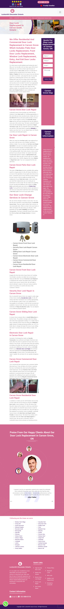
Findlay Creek (41, 525)
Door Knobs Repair (38, 587)
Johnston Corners (19, 546)
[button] (20, 454)
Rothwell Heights (19, 527)
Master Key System (38, 573)
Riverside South (19, 529)
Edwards (40, 531)
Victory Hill (17, 524)
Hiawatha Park (42, 522)
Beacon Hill (41, 548)
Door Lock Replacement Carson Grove (41, 18)
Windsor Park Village (20, 522)
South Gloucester (19, 525)
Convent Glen (41, 534)
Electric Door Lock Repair (38, 578)
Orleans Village (19, 538)
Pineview (17, 534)
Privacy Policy (50, 568)
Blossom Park (41, 545)
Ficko (39, 527)
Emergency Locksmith (50, 584)
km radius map (48, 110)
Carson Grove (41, 541)
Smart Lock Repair (38, 582)
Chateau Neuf (41, 536)
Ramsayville (18, 531)
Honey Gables (18, 548)
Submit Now (47, 79)
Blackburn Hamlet (42, 546)
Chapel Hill (41, 538)
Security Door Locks (26, 298)
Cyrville (40, 532)
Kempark (17, 545)
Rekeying (33, 128)
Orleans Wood (18, 536)
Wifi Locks (49, 575)
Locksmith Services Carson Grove (22, 18)
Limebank (17, 541)
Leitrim (17, 543)
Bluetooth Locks (49, 571)
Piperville (17, 532)
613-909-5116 (43, 2)
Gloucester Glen (42, 524)
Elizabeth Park (41, 529)
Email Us (15, 597)
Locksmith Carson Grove (31, 607)
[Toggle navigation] (60, 12)
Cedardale (40, 539)
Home (11, 18)
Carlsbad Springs (42, 543)
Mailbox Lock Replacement (50, 579)
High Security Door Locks (38, 568)
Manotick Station (19, 539)
